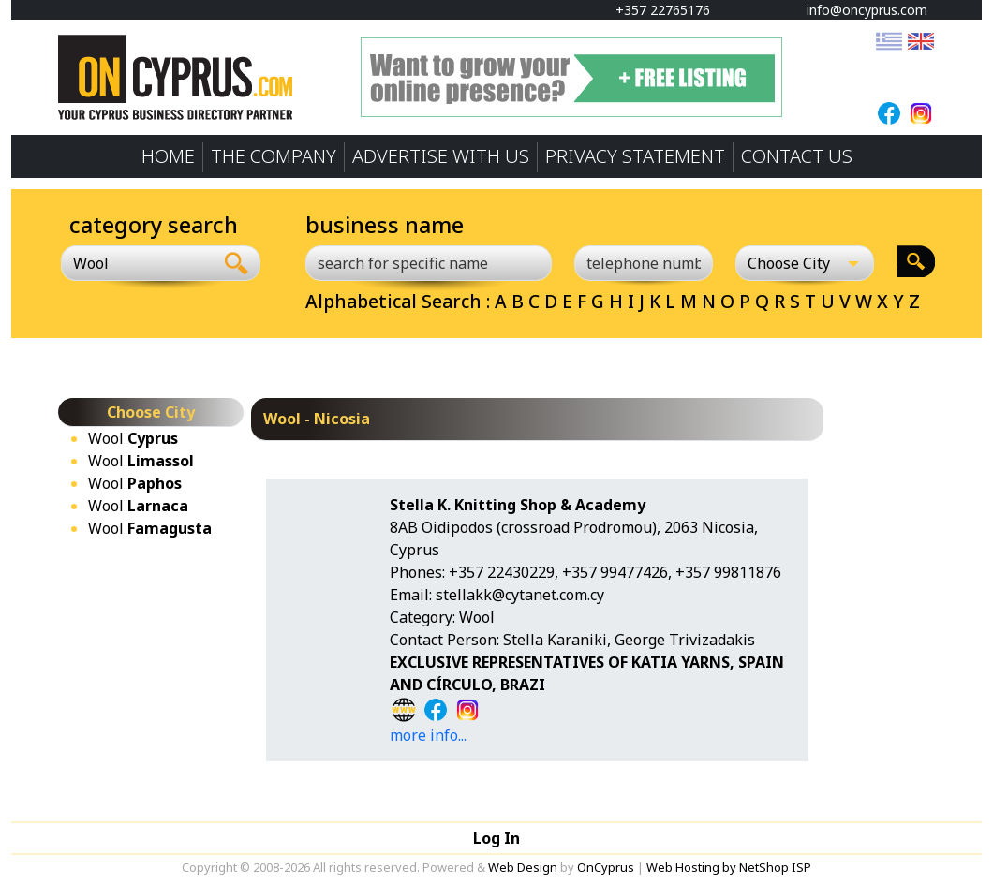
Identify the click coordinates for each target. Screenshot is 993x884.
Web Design (522, 867)
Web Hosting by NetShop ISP (728, 867)
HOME (168, 156)
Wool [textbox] (91, 263)
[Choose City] (804, 263)
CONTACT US (796, 156)
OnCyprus (605, 867)
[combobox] (137, 263)
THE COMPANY (273, 156)
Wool (133, 438)
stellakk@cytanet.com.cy (520, 594)
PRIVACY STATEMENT (635, 156)
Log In (496, 838)
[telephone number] (643, 263)
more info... (428, 735)
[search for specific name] (428, 263)
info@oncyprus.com (858, 10)
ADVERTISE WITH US (440, 156)
